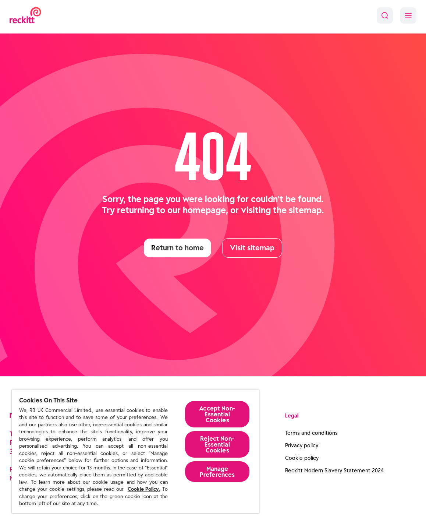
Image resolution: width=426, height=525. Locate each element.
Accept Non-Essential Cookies (217, 414)
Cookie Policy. (144, 489)
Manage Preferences (217, 471)
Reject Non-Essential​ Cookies (217, 444)
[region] (135, 451)
